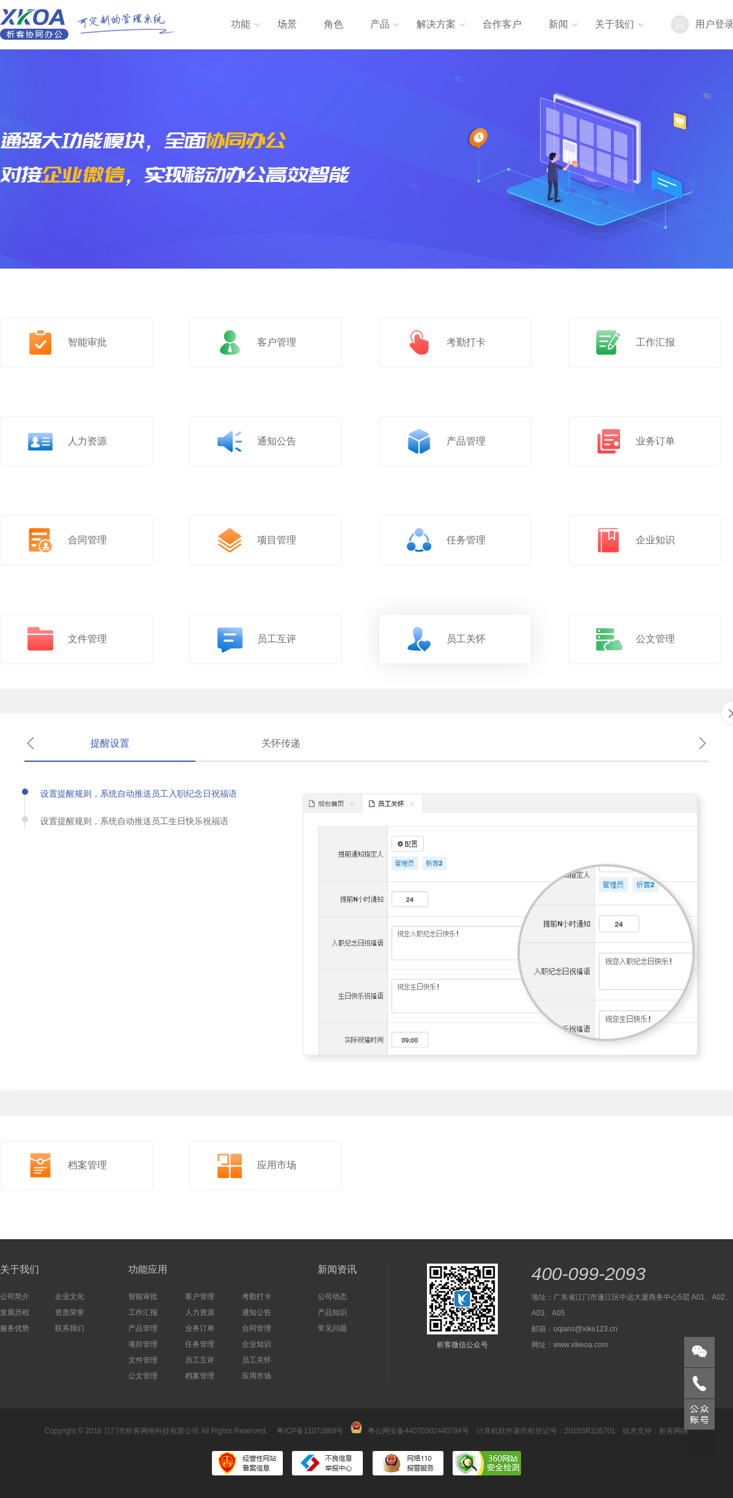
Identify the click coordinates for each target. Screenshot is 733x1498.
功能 (240, 24)
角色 (333, 24)
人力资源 (199, 1312)
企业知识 (256, 1344)
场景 (287, 24)
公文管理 (143, 1376)
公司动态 (332, 1296)
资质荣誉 (69, 1312)
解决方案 (436, 24)
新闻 (558, 24)
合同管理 (256, 1328)
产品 (380, 24)
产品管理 (143, 1328)
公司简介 (14, 1296)
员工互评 (199, 1360)
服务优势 (14, 1328)
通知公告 (256, 1312)
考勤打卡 (256, 1296)
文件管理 (143, 1360)
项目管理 (143, 1344)
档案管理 (199, 1376)
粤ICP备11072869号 (310, 1431)
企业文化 (69, 1296)
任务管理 (199, 1344)
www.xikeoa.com (580, 1345)
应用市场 (256, 1376)
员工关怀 (256, 1360)
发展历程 (14, 1312)
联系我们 (69, 1328)
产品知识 (332, 1312)
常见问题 (332, 1328)
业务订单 (199, 1328)
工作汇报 (143, 1312)
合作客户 (502, 24)
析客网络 (673, 1431)
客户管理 (199, 1296)
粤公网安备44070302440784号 (410, 1431)
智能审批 (143, 1296)
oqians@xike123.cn (585, 1329)
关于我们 (614, 24)
